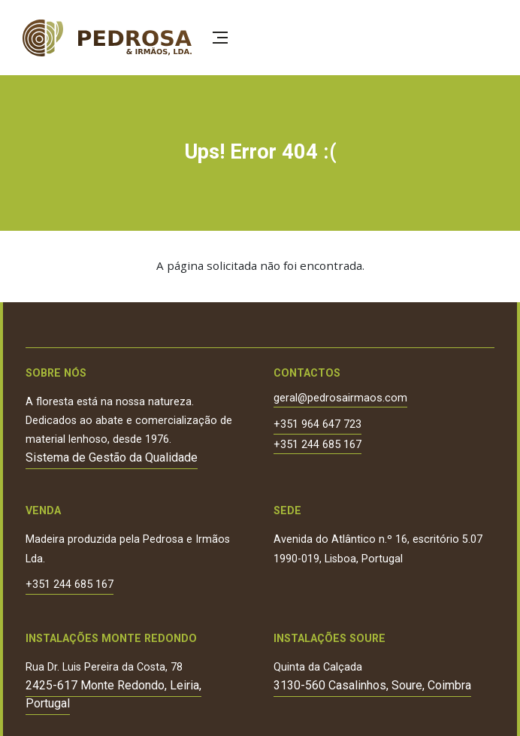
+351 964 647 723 (317, 425)
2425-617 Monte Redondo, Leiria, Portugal (113, 694)
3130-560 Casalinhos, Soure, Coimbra (372, 685)
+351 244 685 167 (317, 445)
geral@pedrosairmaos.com (340, 398)
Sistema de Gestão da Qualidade (112, 457)
